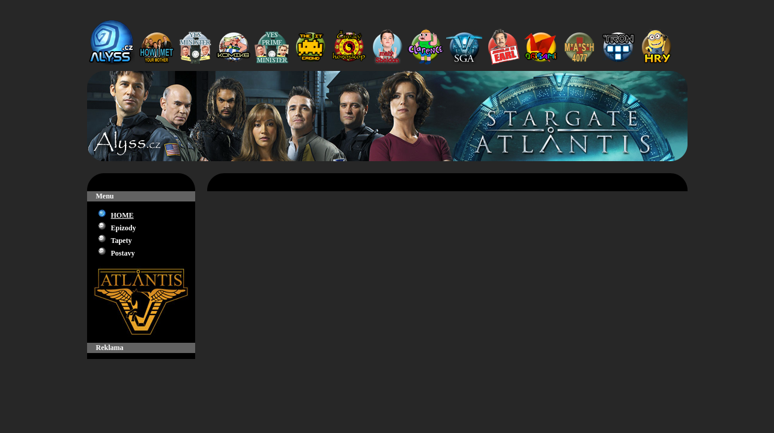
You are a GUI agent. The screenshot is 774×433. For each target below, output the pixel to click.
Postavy (123, 253)
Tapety (121, 240)
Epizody (123, 228)
